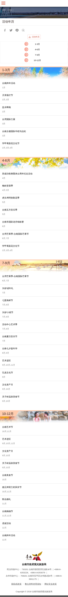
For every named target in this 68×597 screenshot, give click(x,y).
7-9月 (37, 55)
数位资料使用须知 (33, 584)
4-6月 (37, 49)
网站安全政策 (50, 584)
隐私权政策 (16, 584)
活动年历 (35, 37)
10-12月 (37, 60)
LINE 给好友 (17, 30)
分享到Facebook (5, 30)
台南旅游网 (34, 3)
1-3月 (37, 44)
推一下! (11, 30)
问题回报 (23, 30)
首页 (4, 10)
